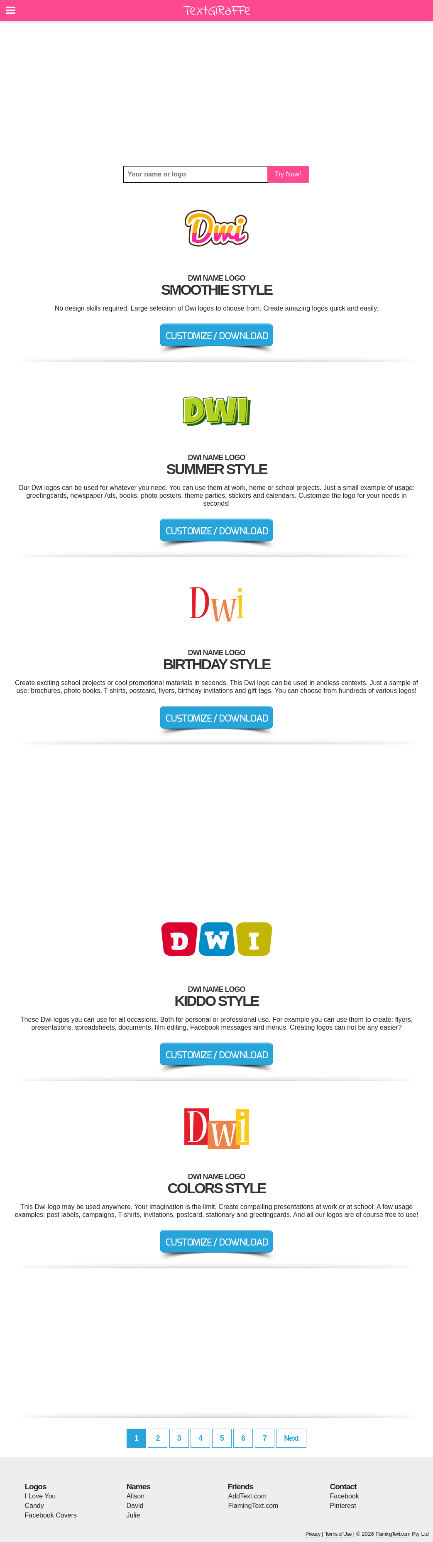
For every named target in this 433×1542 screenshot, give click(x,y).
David (135, 1505)
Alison (136, 1496)
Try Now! (288, 174)
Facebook (344, 1496)
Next (291, 1438)
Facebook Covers (51, 1515)
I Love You (40, 1496)
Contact (343, 1486)
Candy (34, 1505)
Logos (35, 1486)
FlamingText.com (253, 1505)
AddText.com (247, 1496)
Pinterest (343, 1505)
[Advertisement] (216, 93)
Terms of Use (338, 1534)
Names (138, 1486)
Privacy (313, 1534)
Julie (133, 1515)
